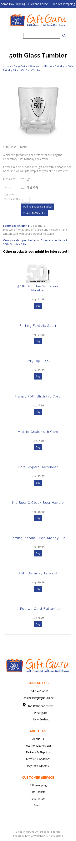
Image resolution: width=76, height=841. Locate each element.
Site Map (56, 831)
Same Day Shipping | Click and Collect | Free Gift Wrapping (38, 4)
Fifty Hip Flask (38, 361)
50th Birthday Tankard (38, 573)
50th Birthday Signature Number (38, 288)
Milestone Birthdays (54, 66)
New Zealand (38, 719)
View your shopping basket (19, 240)
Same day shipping (16, 225)
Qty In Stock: (11, 194)
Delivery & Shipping (38, 752)
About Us (38, 739)
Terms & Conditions (38, 759)
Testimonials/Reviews (38, 745)
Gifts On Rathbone (39, 831)
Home (8, 66)
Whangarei (38, 712)
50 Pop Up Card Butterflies (38, 609)
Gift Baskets (38, 792)
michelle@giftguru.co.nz (38, 698)
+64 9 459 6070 (38, 691)
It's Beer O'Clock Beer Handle (38, 502)
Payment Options (38, 765)
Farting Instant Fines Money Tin (37, 538)
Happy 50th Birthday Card (38, 396)
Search (38, 805)
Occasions (35, 66)
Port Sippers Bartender (38, 467)
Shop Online (21, 66)
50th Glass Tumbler (31, 70)
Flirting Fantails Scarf (38, 326)
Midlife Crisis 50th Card (38, 432)
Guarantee (38, 798)
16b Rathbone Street (41, 706)
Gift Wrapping (38, 785)
